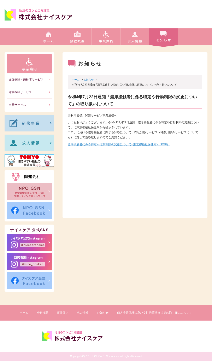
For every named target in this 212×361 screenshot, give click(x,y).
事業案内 (106, 38)
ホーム (48, 38)
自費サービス (17, 104)
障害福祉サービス (20, 92)
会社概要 (77, 38)
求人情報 (134, 38)
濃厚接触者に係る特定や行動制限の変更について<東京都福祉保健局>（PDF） (119, 144)
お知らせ (163, 38)
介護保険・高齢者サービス (26, 79)
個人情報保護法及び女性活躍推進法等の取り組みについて (154, 312)
